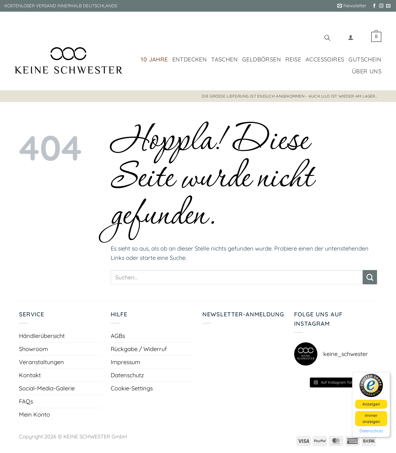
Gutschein (364, 59)
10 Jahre (154, 59)
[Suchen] (327, 38)
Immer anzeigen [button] (371, 418)
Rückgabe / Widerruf (139, 348)
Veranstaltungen (41, 362)
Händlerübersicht (42, 335)
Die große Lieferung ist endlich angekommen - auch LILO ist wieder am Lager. (289, 96)
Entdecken (189, 59)
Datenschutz (127, 375)
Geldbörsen (261, 59)
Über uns (366, 71)
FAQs (26, 401)
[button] (352, 6)
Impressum (125, 362)
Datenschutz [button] (371, 430)
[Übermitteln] (370, 277)
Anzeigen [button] (371, 403)
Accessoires (324, 59)
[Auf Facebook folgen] (374, 5)
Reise (293, 59)
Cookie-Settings (132, 388)
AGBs (118, 335)
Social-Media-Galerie (47, 388)
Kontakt (30, 375)
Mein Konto (34, 414)
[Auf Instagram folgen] (381, 5)
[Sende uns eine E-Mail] (388, 5)
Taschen (224, 59)
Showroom (33, 348)
